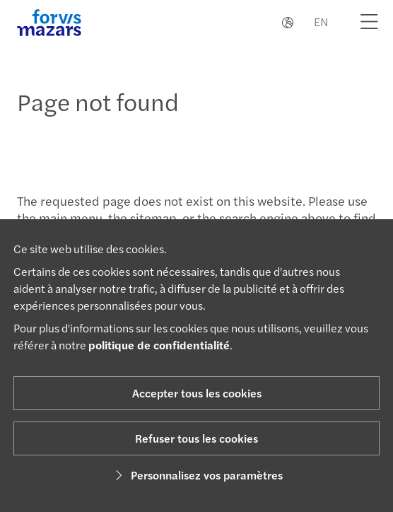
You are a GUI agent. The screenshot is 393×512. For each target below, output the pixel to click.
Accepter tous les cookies (197, 393)
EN (321, 21)
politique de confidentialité (159, 345)
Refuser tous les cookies (196, 438)
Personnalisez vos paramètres (197, 475)
